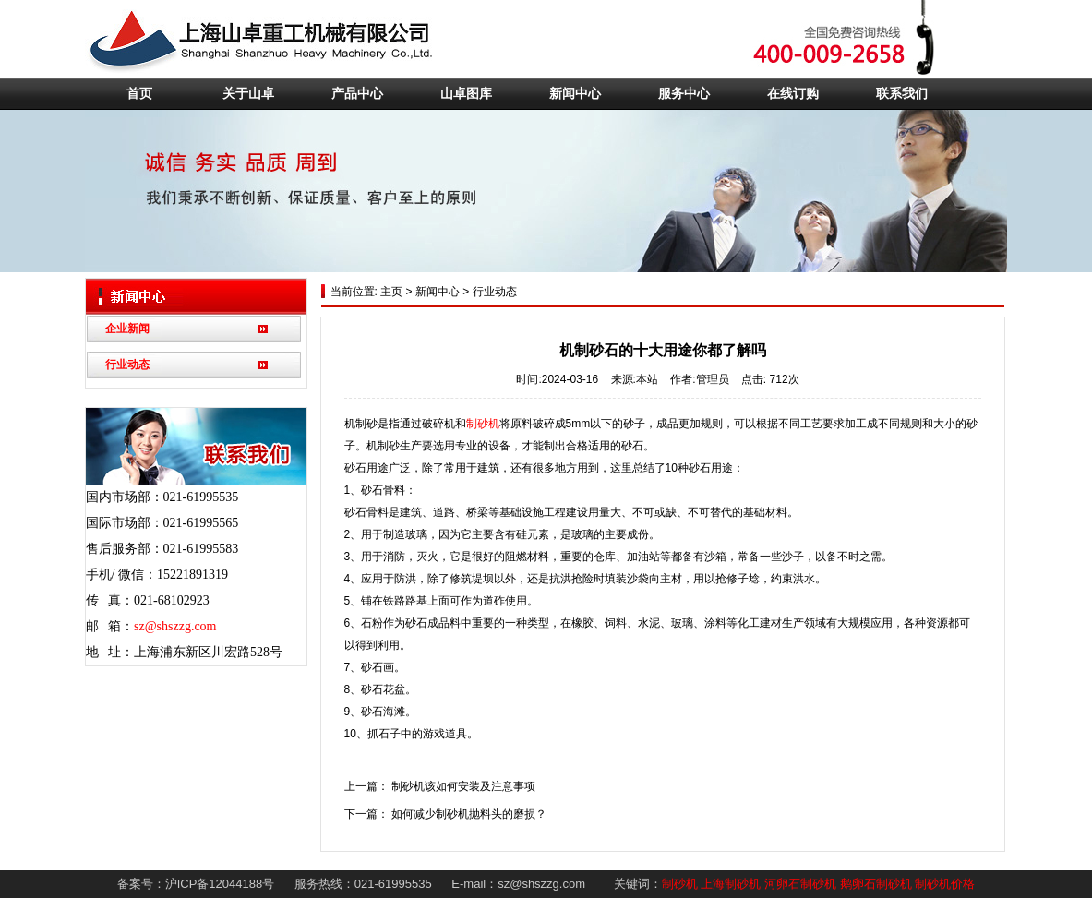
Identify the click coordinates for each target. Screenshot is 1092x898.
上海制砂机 (731, 884)
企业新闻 (127, 328)
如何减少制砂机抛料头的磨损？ (468, 814)
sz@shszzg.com (175, 626)
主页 (390, 291)
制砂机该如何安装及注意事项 (463, 786)
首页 (139, 94)
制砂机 (482, 423)
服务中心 (684, 94)
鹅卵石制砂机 (876, 884)
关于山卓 (248, 94)
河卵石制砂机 (800, 884)
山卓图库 (466, 94)
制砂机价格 (945, 884)
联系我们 (902, 94)
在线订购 (793, 94)
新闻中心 (575, 94)
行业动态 (127, 364)
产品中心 (357, 94)
